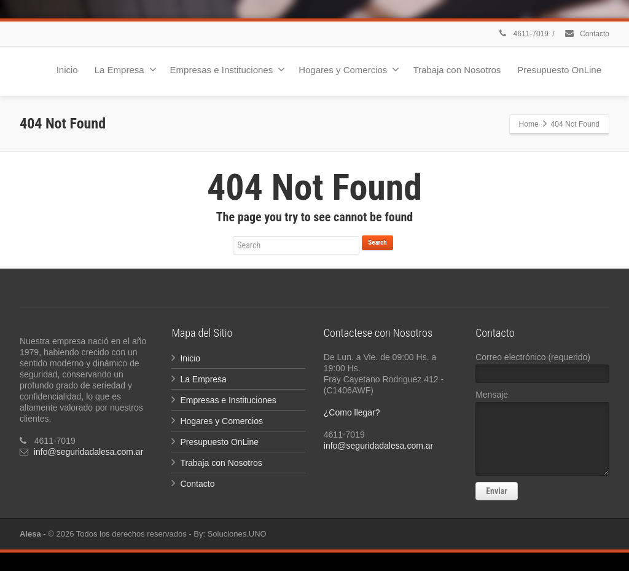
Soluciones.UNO (237, 533)
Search (377, 242)
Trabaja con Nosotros (457, 70)
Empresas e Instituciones (228, 69)
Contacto (586, 34)
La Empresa (126, 69)
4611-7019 (523, 34)
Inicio (67, 70)
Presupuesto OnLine (559, 70)
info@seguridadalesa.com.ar (88, 452)
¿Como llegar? (352, 412)
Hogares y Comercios (349, 69)
